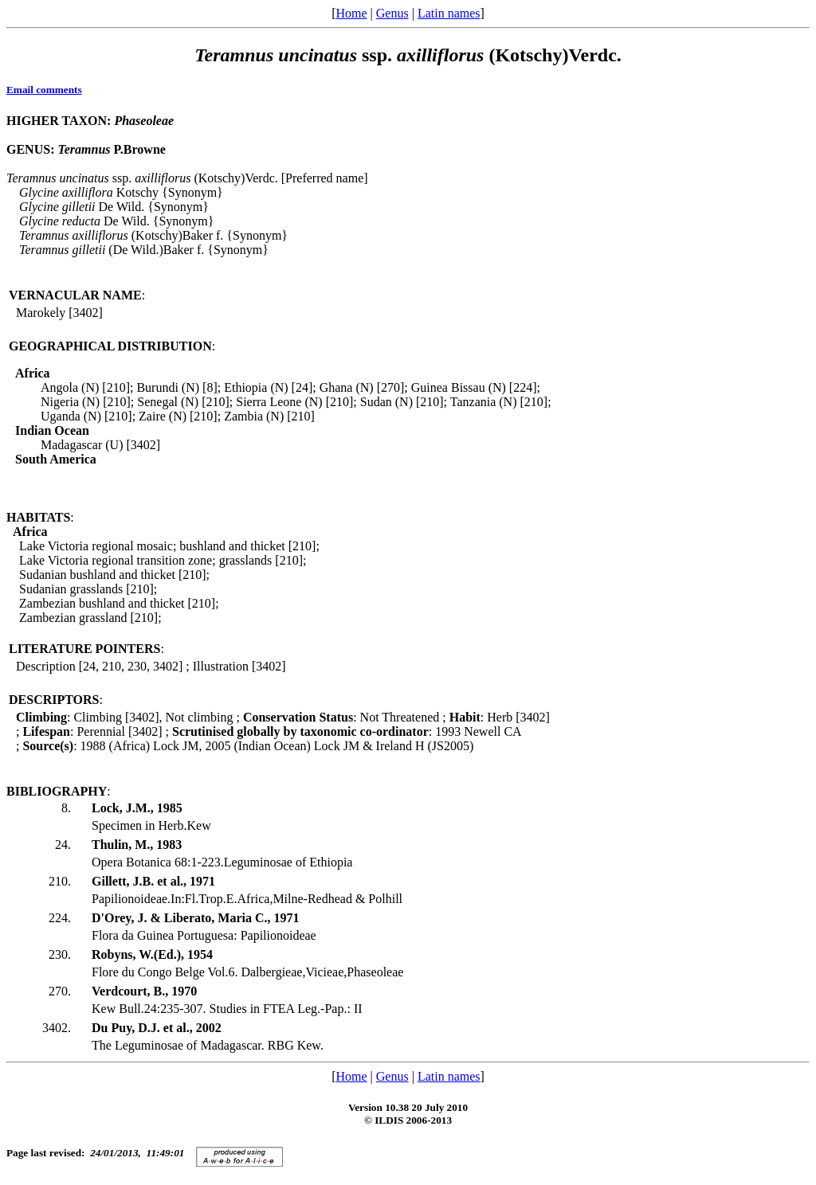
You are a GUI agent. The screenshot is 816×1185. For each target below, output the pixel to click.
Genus (392, 13)
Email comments (44, 90)
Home (351, 13)
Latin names (449, 13)
